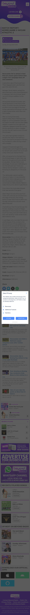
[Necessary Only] (26, 293)
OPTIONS (8, 318)
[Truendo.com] (15, 322)
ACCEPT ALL (21, 318)
